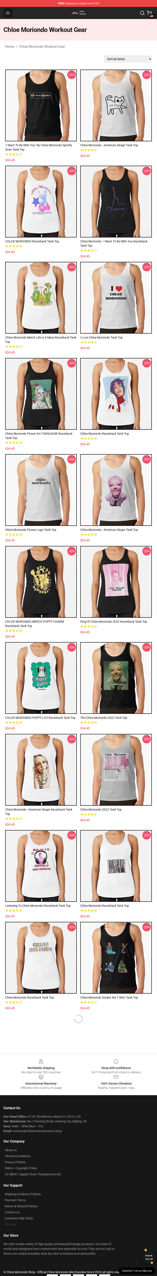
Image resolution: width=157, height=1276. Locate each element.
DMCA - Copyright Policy (21, 1168)
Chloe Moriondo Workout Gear (42, 47)
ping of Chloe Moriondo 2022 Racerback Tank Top (113, 621)
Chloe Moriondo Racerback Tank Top (104, 433)
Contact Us (12, 1212)
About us (11, 1150)
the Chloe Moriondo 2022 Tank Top (103, 717)
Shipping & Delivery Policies (23, 1194)
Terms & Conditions (18, 1156)
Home (9, 47)
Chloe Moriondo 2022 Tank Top (101, 809)
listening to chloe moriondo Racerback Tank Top (38, 905)
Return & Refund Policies (21, 1206)
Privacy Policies (15, 1162)
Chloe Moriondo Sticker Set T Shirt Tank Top (109, 997)
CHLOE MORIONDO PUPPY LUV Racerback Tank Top (40, 717)
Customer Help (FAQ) (19, 1218)
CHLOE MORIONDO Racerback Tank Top (32, 241)
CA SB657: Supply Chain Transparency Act (33, 1174)
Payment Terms (15, 1200)
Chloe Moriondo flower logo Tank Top (30, 529)
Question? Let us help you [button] (137, 1270)
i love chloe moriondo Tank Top (101, 337)
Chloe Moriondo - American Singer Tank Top (109, 145)
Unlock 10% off (149, 1257)
